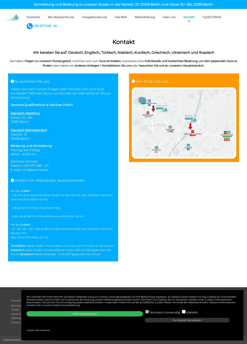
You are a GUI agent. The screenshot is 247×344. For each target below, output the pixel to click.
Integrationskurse (94, 17)
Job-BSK (121, 17)
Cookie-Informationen (38, 330)
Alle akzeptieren (85, 314)
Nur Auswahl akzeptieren (187, 320)
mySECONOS (211, 17)
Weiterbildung (144, 17)
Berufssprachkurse (61, 17)
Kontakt (189, 17)
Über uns (169, 17)
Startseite (33, 17)
